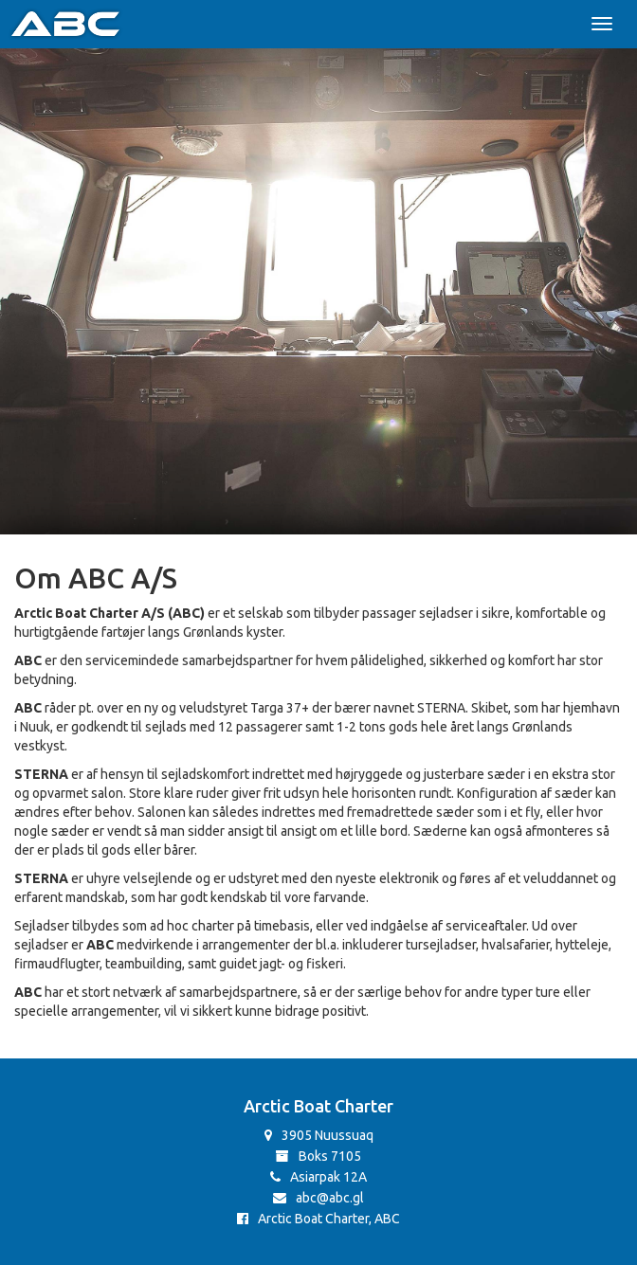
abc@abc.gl (318, 1197)
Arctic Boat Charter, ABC (318, 1218)
